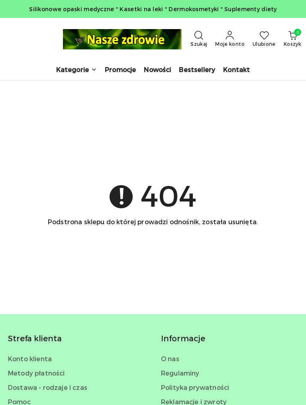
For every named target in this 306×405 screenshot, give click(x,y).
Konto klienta (30, 358)
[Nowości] (157, 70)
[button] (76, 70)
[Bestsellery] (197, 70)
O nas (170, 358)
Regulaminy (180, 373)
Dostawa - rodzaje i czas (47, 387)
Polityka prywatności (195, 387)
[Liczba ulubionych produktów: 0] (264, 39)
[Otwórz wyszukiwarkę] (198, 39)
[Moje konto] (230, 39)
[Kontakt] (236, 70)
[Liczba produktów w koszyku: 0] (292, 39)
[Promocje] (120, 70)
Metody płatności (36, 373)
